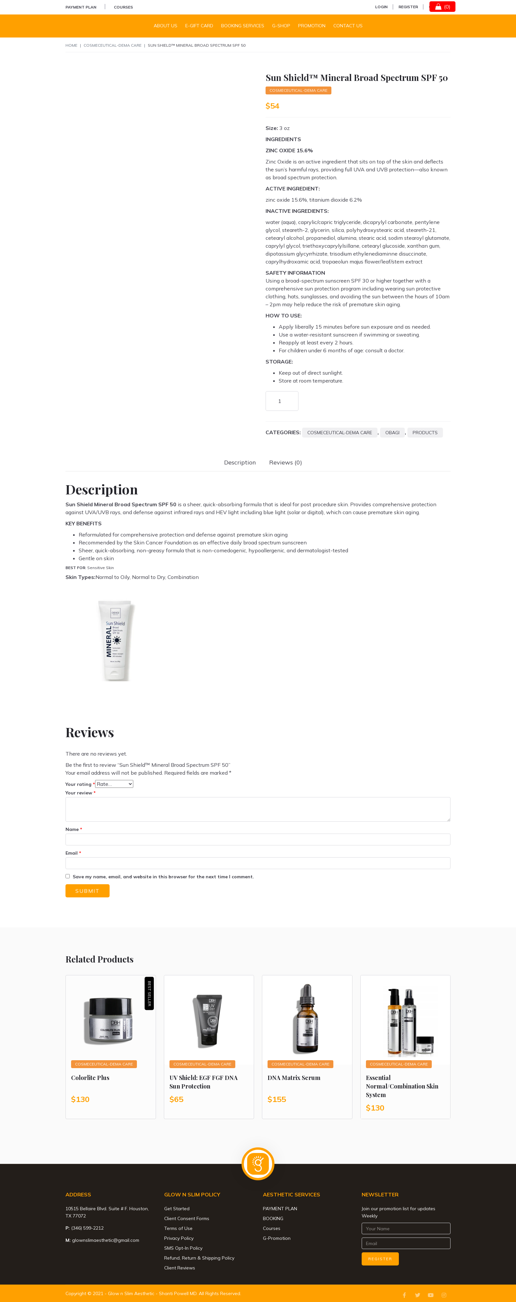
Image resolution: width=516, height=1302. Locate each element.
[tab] (240, 462)
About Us (165, 26)
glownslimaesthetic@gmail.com (105, 1240)
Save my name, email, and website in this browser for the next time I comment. (163, 877)
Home (71, 45)
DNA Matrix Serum (294, 1078)
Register (408, 6)
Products (425, 433)
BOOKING (273, 1218)
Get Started (177, 1209)
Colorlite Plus (90, 1078)
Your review (80, 793)
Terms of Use (178, 1228)
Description (240, 462)
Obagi (392, 433)
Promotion (311, 26)
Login (381, 6)
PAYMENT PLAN (80, 7)
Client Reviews (179, 1268)
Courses (123, 7)
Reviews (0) (285, 462)
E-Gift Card (199, 26)
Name (73, 829)
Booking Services (242, 26)
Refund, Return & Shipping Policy (199, 1258)
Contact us (348, 26)
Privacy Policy (179, 1238)
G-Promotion (277, 1238)
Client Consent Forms (186, 1218)
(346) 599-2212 (87, 1228)
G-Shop (281, 26)
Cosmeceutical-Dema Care (113, 45)
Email (73, 853)
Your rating (80, 784)
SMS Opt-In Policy (183, 1248)
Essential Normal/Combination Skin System (402, 1086)
